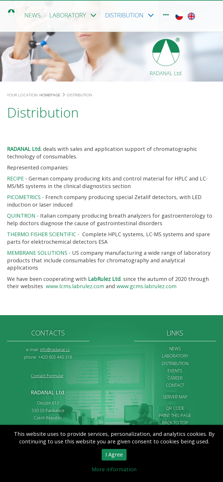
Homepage (49, 94)
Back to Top (175, 422)
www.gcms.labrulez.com (146, 285)
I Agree (114, 455)
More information (114, 470)
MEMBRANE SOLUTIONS (37, 252)
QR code (175, 407)
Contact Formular (47, 375)
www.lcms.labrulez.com (75, 285)
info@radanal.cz (55, 349)
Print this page (175, 415)
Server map (175, 396)
